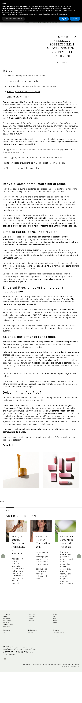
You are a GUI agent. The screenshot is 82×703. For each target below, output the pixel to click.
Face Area (30, 666)
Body (54, 647)
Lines (55, 643)
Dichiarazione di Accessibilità (70, 698)
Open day (55, 664)
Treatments (6, 659)
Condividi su (62, 77)
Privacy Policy (27, 695)
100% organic (31, 645)
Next (79, 585)
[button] (79, 3)
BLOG (8, 539)
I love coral (30, 647)
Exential (30, 668)
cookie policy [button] (66, 8)
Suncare (55, 649)
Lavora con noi (6, 654)
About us (5, 645)
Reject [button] (64, 19)
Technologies (32, 659)
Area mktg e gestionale (58, 660)
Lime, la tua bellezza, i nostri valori (23, 109)
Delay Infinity (23, 437)
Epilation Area (31, 664)
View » (2, 529)
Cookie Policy (37, 695)
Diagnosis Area (31, 662)
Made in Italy (6, 651)
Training (56, 659)
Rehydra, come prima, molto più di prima (26, 104)
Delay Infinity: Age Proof (18, 125)
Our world (6, 643)
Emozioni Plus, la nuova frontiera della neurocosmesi (31, 115)
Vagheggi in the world (8, 653)
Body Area (30, 660)
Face (54, 645)
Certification (31, 649)
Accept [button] (75, 19)
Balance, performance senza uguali (23, 120)
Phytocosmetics (6, 647)
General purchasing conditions (52, 695)
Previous (3, 585)
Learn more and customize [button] (13, 19)
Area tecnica (56, 662)
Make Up (55, 651)
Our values (31, 643)
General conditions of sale (71, 695)
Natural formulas (7, 649)
